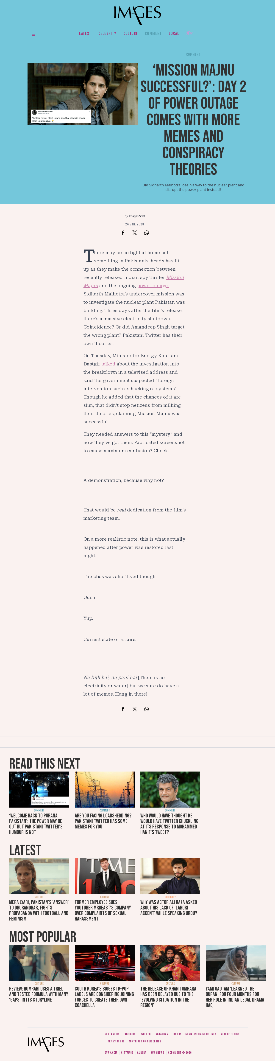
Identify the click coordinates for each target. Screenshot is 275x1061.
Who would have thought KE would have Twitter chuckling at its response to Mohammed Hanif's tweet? (169, 824)
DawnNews (157, 1053)
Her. (190, 33)
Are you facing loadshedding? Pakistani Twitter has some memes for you (103, 821)
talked (108, 364)
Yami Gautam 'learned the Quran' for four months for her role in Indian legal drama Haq (235, 997)
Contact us (112, 1034)
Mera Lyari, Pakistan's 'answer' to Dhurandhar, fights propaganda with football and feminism (39, 910)
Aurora (141, 1053)
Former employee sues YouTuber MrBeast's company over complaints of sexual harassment (103, 910)
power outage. (153, 285)
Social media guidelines (200, 1034)
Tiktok (176, 1034)
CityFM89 (127, 1053)
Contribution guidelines (144, 1041)
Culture (130, 33)
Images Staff (137, 216)
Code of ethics (229, 1034)
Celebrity (107, 33)
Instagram (161, 1034)
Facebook (129, 1034)
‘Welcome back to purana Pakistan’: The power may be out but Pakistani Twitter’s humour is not (36, 824)
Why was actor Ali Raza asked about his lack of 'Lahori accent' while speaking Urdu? (168, 908)
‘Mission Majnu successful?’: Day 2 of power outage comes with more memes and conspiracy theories (193, 120)
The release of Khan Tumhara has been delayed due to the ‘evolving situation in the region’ (168, 997)
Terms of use (116, 1041)
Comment (153, 33)
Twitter (145, 1034)
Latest (85, 33)
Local (174, 33)
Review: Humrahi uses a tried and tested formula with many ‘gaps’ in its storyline (38, 994)
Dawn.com (111, 1053)
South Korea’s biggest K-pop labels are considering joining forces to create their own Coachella (104, 997)
